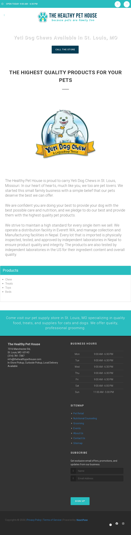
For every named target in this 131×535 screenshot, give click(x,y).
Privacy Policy (34, 520)
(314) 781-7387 (16, 356)
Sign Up (80, 501)
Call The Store (65, 49)
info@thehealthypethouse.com (24, 360)
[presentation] (89, 488)
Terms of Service (52, 520)
